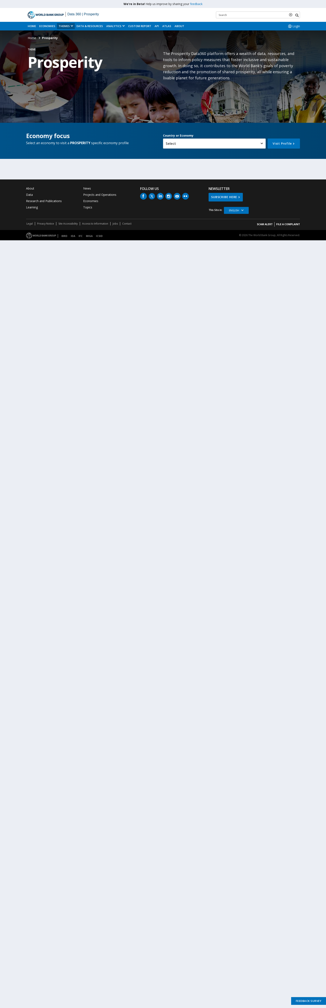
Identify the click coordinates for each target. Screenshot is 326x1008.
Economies (47, 26)
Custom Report (139, 26)
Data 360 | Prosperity (83, 14)
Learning (32, 207)
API (157, 26)
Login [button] (293, 26)
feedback (196, 4)
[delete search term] (291, 14)
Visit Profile (282, 143)
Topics (87, 207)
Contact (126, 223)
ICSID (99, 236)
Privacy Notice (45, 223)
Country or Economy (178, 135)
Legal (29, 223)
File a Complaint (288, 224)
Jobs (115, 223)
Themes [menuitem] (64, 26)
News (87, 188)
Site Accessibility (68, 223)
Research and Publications (44, 201)
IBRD (64, 236)
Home (32, 26)
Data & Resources (89, 26)
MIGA (89, 236)
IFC (81, 236)
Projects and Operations (99, 195)
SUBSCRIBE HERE (224, 197)
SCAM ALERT (265, 224)
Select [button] (171, 143)
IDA (73, 236)
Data (29, 195)
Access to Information (95, 223)
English (234, 210)
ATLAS (166, 26)
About (179, 26)
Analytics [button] (113, 26)
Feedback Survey (309, 1001)
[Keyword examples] (258, 15)
